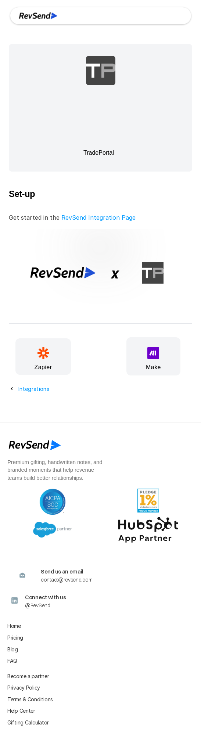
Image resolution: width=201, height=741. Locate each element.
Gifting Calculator (28, 722)
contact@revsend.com (66, 579)
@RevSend (37, 605)
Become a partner (28, 676)
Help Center (21, 711)
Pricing (15, 637)
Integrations (33, 389)
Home (14, 626)
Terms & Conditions (30, 699)
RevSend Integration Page (98, 217)
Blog (12, 649)
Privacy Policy (23, 687)
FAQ (12, 661)
